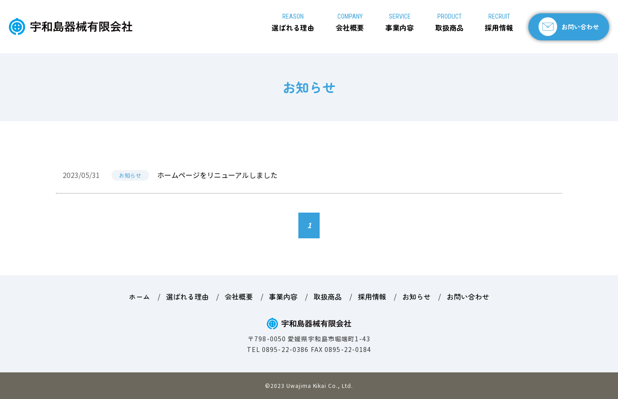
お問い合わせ (580, 26)
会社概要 (350, 23)
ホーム (139, 296)
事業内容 (399, 23)
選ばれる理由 (293, 23)
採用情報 (499, 23)
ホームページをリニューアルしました (217, 175)
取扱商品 (449, 23)
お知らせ (130, 175)
